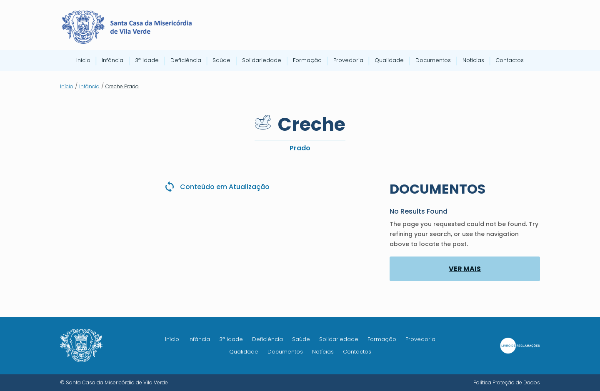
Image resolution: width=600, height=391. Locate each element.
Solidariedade (261, 60)
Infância (112, 60)
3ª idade (147, 60)
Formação (307, 60)
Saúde (221, 60)
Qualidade (389, 60)
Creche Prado (122, 86)
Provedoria (348, 60)
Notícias (473, 60)
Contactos (509, 60)
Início (83, 60)
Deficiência (185, 60)
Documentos (433, 60)
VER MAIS (465, 269)
